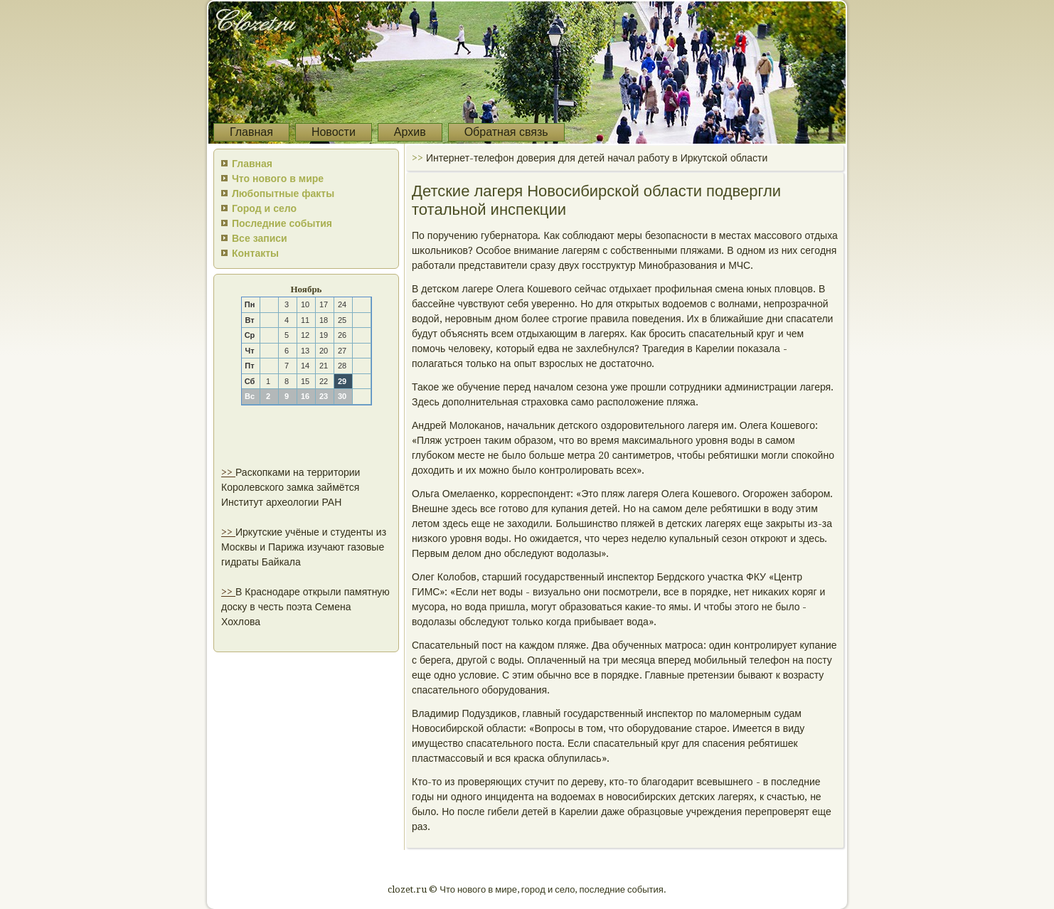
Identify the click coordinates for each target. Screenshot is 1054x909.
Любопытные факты (283, 193)
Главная (251, 132)
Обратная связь (506, 132)
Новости (334, 132)
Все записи (259, 238)
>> (228, 472)
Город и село (264, 208)
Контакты (255, 253)
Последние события (282, 223)
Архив (410, 132)
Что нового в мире (278, 178)
